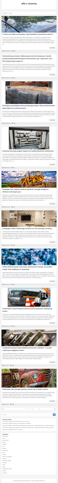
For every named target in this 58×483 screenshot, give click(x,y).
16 (32, 409)
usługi (14, 51)
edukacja (4, 444)
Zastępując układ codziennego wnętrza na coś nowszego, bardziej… (27, 228)
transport (4, 462)
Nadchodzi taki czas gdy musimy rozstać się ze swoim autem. (25, 389)
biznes (3, 438)
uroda (3, 464)
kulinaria (4, 448)
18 (38, 409)
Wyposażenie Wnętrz (7, 468)
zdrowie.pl (4, 473)
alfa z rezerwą (29, 3)
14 (25, 409)
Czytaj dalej (52, 47)
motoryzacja (5, 450)
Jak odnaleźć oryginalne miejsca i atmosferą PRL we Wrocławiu (16, 423)
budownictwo (5, 440)
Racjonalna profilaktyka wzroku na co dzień (12, 429)
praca (3, 452)
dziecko (4, 442)
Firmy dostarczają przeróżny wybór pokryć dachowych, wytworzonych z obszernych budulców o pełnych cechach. (28, 427)
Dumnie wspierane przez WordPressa (21, 480)
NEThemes (42, 480)
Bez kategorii (5, 436)
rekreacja (4, 458)
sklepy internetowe (6, 460)
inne (3, 446)
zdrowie (4, 471)
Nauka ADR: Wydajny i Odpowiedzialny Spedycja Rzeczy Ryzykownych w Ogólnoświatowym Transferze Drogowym (28, 425)
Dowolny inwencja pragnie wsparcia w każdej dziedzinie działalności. (28, 151)
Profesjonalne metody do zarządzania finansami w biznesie (15, 421)
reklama (4, 454)
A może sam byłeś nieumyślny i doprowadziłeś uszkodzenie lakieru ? (28, 34)
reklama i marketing (7, 456)
